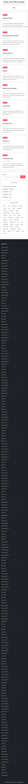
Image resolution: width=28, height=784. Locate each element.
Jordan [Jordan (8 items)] (19, 215)
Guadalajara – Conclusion (8, 189)
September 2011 (5, 515)
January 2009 (4, 576)
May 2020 (3, 319)
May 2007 (3, 629)
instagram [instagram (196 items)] (5, 215)
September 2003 (5, 738)
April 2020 (3, 321)
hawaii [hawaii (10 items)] (13, 212)
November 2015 (4, 451)
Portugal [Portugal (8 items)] (17, 224)
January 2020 (4, 327)
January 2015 (4, 475)
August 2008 (4, 589)
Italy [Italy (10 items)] (10, 215)
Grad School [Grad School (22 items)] (11, 210)
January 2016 (4, 446)
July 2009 (3, 560)
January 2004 (4, 727)
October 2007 (4, 616)
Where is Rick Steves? (10, 88)
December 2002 (4, 759)
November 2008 (4, 581)
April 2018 (3, 374)
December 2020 (4, 308)
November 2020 (4, 311)
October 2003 (4, 735)
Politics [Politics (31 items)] (11, 224)
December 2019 (4, 329)
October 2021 (4, 297)
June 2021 (3, 300)
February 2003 (4, 754)
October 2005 (4, 677)
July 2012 (3, 512)
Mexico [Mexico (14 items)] (10, 219)
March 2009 (4, 571)
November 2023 (4, 268)
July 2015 (3, 462)
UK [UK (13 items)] (13, 231)
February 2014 (4, 502)
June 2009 (3, 563)
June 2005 (3, 687)
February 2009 (4, 573)
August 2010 (4, 531)
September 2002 (5, 762)
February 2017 (4, 412)
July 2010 (3, 534)
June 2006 (3, 656)
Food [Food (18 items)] (9, 208)
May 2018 (3, 372)
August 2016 (4, 427)
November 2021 (4, 295)
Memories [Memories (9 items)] (5, 219)
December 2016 (4, 417)
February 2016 (4, 443)
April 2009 (3, 568)
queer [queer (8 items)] (22, 224)
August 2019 (4, 340)
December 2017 (4, 385)
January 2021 (4, 305)
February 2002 (4, 775)
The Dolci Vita (7, 123)
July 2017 (3, 398)
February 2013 (4, 507)
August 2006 (4, 653)
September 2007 (5, 618)
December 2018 (4, 353)
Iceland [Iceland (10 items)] (17, 212)
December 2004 (4, 703)
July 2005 (3, 685)
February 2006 (4, 666)
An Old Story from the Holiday (9, 186)
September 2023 (5, 274)
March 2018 (4, 377)
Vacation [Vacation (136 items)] (18, 231)
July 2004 (3, 714)
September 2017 (5, 393)
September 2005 (5, 679)
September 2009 (5, 555)
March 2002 (4, 772)
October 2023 (4, 271)
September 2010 (5, 528)
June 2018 (3, 369)
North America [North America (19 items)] (13, 222)
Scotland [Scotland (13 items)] (17, 226)
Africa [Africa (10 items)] (4, 206)
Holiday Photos (8, 18)
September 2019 (5, 337)
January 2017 (4, 414)
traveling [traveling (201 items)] (9, 231)
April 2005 (3, 693)
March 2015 (4, 470)
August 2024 (4, 263)
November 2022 (4, 282)
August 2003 (4, 740)
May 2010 (3, 539)
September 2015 (5, 457)
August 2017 (4, 396)
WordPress (20, 782)
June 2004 (3, 717)
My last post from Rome (10, 36)
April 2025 (3, 258)
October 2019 (4, 335)
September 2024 (5, 260)
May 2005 (3, 690)
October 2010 (4, 526)
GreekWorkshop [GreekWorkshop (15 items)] (6, 212)
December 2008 (4, 579)
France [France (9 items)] (13, 208)
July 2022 (3, 287)
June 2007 (3, 626)
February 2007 (4, 637)
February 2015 (4, 473)
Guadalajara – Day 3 (7, 194)
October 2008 (4, 584)
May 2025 (3, 255)
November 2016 (4, 419)
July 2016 (3, 430)
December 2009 (4, 547)
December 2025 (4, 247)
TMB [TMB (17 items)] (4, 231)
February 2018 (4, 380)
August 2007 (4, 621)
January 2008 (4, 608)
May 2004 (3, 719)
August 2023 (4, 276)
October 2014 (4, 483)
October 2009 (4, 552)
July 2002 (3, 764)
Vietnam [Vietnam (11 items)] (5, 233)
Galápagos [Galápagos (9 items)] (19, 208)
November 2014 (4, 481)
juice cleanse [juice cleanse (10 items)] (10, 217)
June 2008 (3, 595)
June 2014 (3, 494)
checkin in (6, 141)
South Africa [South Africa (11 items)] (5, 228)
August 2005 (4, 682)
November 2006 (4, 645)
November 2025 (4, 250)
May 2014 (3, 496)
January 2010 (4, 544)
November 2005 (4, 674)
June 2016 (3, 433)
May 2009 (3, 565)
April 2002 (3, 770)
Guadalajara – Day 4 (7, 191)
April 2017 (3, 406)
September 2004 (5, 709)
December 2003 (4, 730)
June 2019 (3, 345)
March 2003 (4, 751)
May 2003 (3, 748)
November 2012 (4, 510)
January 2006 (4, 669)
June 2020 (3, 316)
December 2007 (4, 610)
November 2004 (4, 706)
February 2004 (4, 725)
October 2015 (4, 454)
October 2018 (4, 358)
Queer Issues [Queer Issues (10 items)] (5, 226)
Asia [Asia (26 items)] (8, 206)
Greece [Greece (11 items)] (17, 210)
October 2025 (4, 252)
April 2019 (3, 348)
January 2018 (4, 382)
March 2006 (4, 664)
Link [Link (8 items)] (22, 217)
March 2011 (4, 518)
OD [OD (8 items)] (18, 222)
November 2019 (4, 332)
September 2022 (5, 284)
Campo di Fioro (8, 53)
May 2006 (3, 658)
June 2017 (3, 401)
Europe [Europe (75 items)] (4, 208)
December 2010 (4, 523)
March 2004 (4, 722)
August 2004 (4, 711)
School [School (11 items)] (12, 226)
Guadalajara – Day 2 (7, 197)
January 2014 (4, 504)
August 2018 (4, 364)
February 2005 (4, 698)
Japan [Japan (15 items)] (14, 215)
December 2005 (4, 671)
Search (4, 174)
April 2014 (3, 499)
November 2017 (4, 388)
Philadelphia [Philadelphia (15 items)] (5, 224)
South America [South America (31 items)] (13, 228)
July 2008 (3, 592)
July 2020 (3, 313)
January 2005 (4, 701)
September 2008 (5, 587)
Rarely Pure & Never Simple (14, 2)
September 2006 (5, 650)
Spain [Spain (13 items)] (19, 228)
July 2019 (3, 343)
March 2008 (4, 603)
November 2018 (4, 356)
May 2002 (3, 767)
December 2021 (4, 292)
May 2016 (3, 435)
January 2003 (4, 756)
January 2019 (4, 351)
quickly (5, 71)
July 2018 (3, 366)
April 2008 (3, 600)
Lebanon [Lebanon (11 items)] (17, 217)
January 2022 (4, 290)
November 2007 (4, 613)
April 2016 (3, 438)
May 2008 (3, 597)
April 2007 (3, 632)
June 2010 (3, 536)
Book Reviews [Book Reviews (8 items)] (14, 206)
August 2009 (4, 557)
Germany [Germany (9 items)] (5, 210)
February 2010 (4, 542)
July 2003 (3, 743)
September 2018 (5, 361)
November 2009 (4, 549)
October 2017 (4, 390)
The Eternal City (8, 158)
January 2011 (4, 520)
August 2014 (4, 488)
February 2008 (4, 605)
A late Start (6, 106)
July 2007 (3, 624)
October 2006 (4, 648)
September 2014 (5, 486)
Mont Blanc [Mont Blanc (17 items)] (5, 222)
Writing (5, 14)
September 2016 (5, 425)
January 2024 (4, 266)
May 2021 (3, 303)
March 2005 (4, 695)
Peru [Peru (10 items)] (22, 222)
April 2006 (3, 661)
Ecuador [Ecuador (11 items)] (20, 206)
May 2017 (3, 404)
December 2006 (4, 642)
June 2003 (3, 746)
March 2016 (4, 441)
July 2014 (3, 491)
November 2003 (4, 732)
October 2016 (4, 422)
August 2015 (4, 459)
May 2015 (3, 465)
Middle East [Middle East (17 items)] (16, 219)
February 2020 (4, 324)
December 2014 (4, 478)
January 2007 (4, 640)
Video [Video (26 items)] (23, 231)
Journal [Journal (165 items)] (4, 217)
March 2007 (4, 634)
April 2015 (3, 467)
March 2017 (4, 409)
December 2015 (4, 449)
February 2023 (4, 279)
